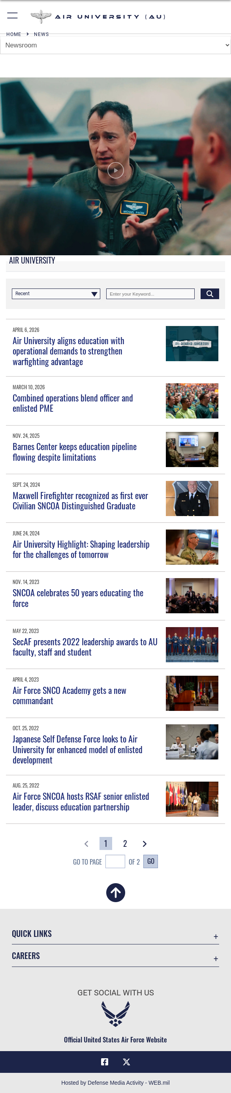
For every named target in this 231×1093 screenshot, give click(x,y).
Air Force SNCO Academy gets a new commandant (69, 695)
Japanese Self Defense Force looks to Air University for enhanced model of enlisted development (78, 749)
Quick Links (32, 933)
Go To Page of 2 (106, 862)
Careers (26, 955)
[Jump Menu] (115, 45)
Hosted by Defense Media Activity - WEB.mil (115, 1083)
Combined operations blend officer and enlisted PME (73, 402)
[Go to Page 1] (106, 843)
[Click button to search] (210, 293)
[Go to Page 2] (125, 843)
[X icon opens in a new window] (126, 1062)
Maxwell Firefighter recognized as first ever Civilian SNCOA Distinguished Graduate (80, 500)
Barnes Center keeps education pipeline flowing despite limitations (75, 451)
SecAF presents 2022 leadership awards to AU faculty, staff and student (85, 646)
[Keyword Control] (150, 293)
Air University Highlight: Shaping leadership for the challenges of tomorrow (81, 548)
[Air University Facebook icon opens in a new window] (105, 1062)
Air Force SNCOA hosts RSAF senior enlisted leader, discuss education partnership (81, 801)
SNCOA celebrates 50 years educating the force (78, 597)
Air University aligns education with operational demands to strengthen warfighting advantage (68, 350)
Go (150, 861)
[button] (13, 17)
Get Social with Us (115, 992)
